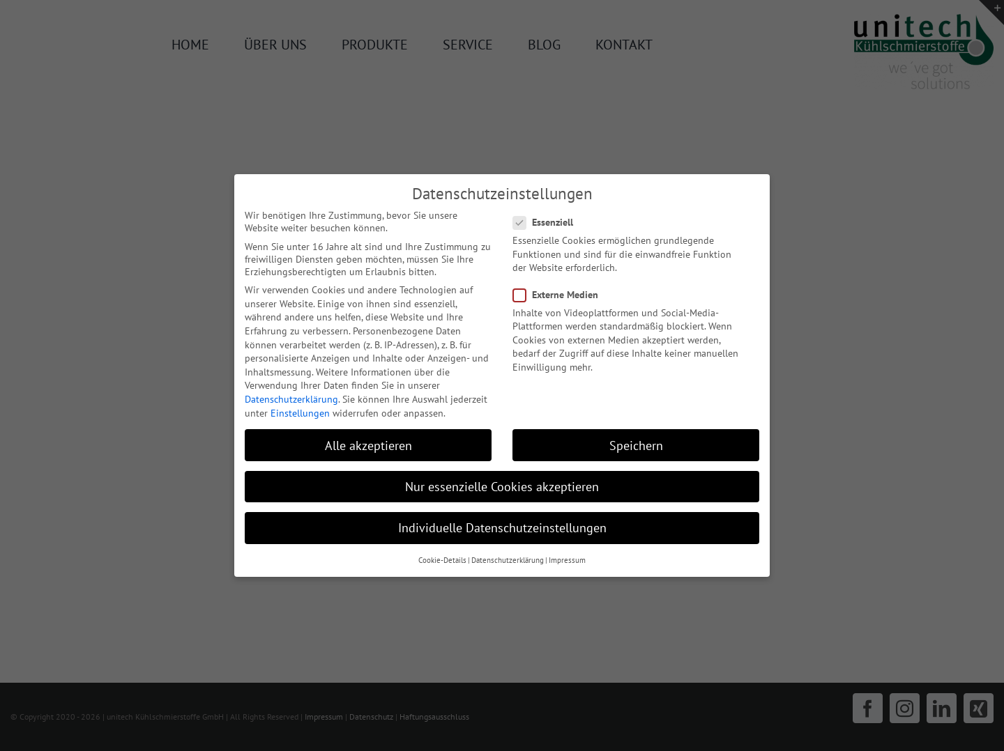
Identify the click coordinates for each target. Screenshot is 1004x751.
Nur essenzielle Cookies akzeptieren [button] (502, 487)
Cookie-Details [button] (442, 560)
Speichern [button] (636, 446)
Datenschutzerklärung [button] (507, 560)
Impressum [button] (567, 560)
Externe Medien (561, 294)
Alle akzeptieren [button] (368, 446)
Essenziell (548, 222)
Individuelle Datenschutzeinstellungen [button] (502, 528)
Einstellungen (300, 413)
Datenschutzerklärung (291, 399)
